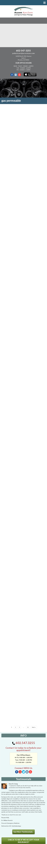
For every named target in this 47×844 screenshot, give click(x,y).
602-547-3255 (23, 50)
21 (28, 687)
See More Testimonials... (23, 791)
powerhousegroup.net (30, 841)
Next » (34, 687)
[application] (15, 815)
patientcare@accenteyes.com (23, 53)
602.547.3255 (23, 702)
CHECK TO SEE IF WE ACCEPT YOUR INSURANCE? (23, 800)
